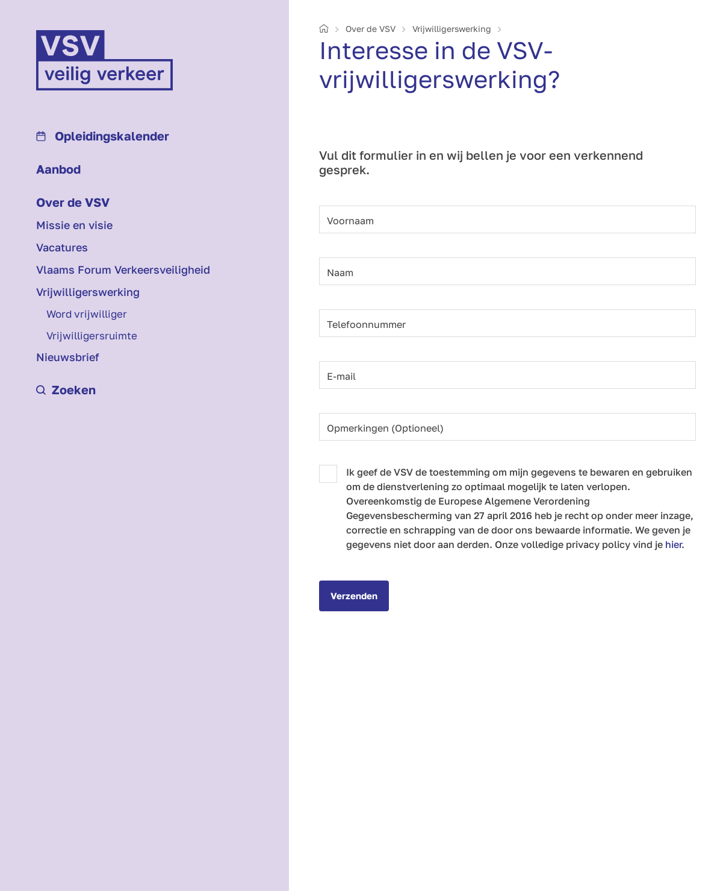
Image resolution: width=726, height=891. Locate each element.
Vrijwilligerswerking (88, 291)
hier (673, 544)
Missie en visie (74, 224)
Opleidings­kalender (102, 135)
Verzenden (353, 595)
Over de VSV (73, 202)
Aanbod (58, 169)
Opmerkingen (385, 428)
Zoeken (66, 389)
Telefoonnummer (366, 324)
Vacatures (62, 247)
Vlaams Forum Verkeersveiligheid (123, 269)
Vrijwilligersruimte (91, 335)
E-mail (341, 376)
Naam (340, 272)
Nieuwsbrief (67, 357)
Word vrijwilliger (86, 313)
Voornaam (350, 221)
